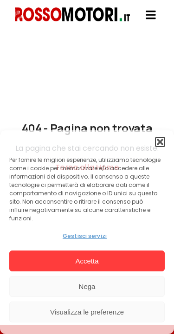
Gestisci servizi (85, 236)
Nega (87, 286)
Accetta (86, 261)
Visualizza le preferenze (87, 312)
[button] (160, 142)
